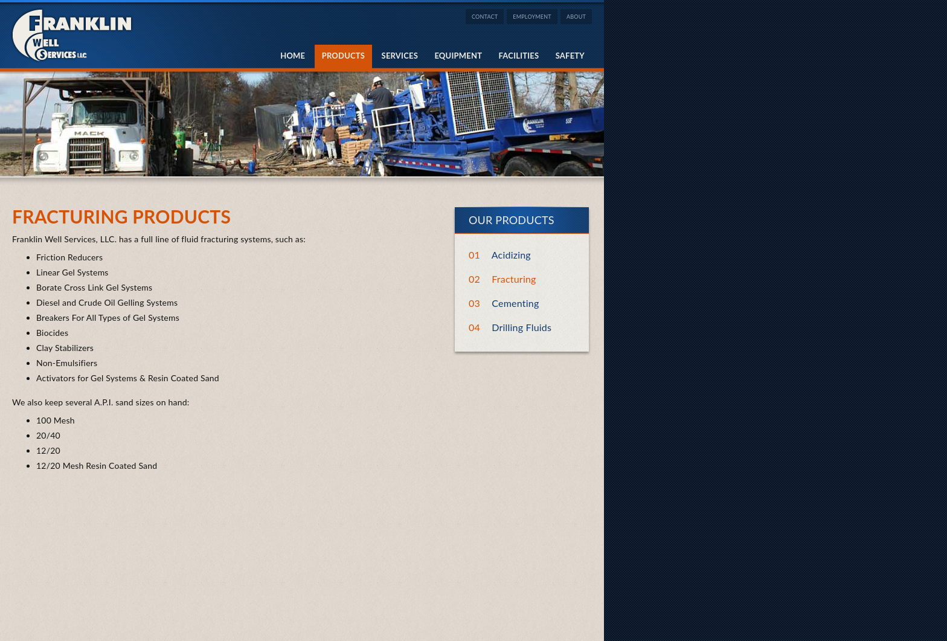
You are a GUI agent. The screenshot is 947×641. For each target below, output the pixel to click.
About (576, 16)
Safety (570, 55)
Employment (532, 16)
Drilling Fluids (521, 327)
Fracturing (514, 279)
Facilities (519, 55)
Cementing (515, 303)
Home (292, 55)
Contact (485, 16)
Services (400, 55)
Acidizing (511, 254)
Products (343, 55)
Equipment (458, 55)
